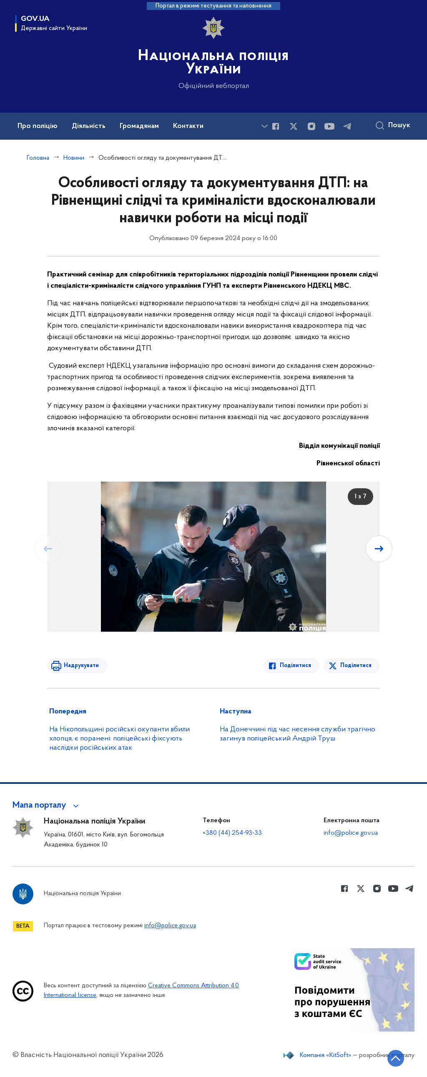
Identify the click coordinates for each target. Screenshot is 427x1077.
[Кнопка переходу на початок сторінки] (395, 1058)
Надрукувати (81, 666)
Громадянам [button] (139, 126)
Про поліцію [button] (38, 126)
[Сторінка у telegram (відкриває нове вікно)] (347, 126)
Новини (73, 158)
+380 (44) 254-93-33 (232, 833)
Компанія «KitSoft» (326, 1055)
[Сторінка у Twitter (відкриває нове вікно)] (294, 126)
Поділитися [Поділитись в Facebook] (295, 666)
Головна (38, 158)
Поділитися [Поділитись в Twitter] (356, 666)
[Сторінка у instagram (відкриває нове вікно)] (311, 126)
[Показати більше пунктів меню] (264, 126)
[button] (47, 806)
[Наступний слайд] (379, 548)
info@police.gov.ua (351, 833)
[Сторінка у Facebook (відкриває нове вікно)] (276, 126)
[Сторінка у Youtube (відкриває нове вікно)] (329, 126)
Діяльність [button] (88, 126)
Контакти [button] (188, 126)
